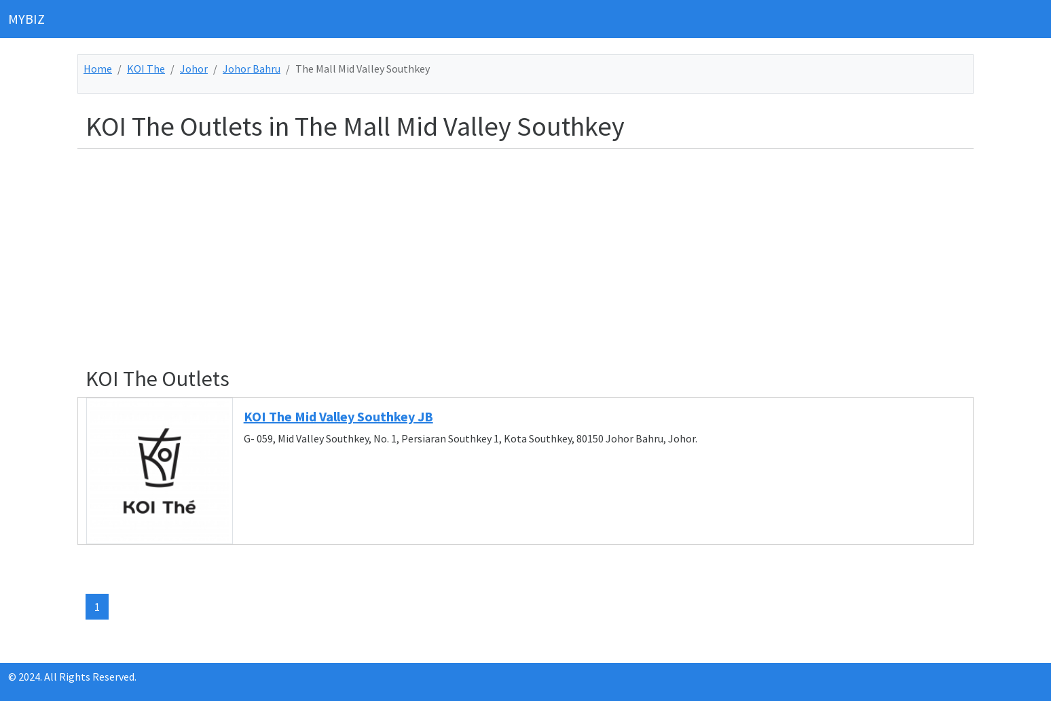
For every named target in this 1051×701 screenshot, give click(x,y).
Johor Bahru (251, 68)
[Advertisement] (493, 254)
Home (98, 68)
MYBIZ (26, 18)
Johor (194, 68)
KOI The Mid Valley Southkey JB (338, 416)
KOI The (146, 68)
